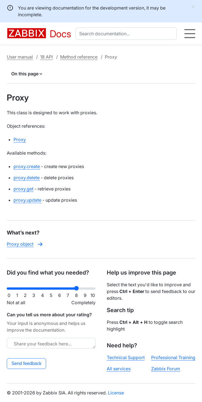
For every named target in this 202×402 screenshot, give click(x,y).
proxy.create (26, 166)
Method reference (78, 57)
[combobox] (127, 33)
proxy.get (23, 189)
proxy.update (27, 200)
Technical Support (126, 357)
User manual (20, 57)
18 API (46, 57)
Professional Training (173, 357)
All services (119, 368)
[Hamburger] (189, 33)
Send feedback (27, 363)
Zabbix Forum (165, 368)
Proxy (19, 139)
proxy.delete (26, 177)
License (116, 393)
